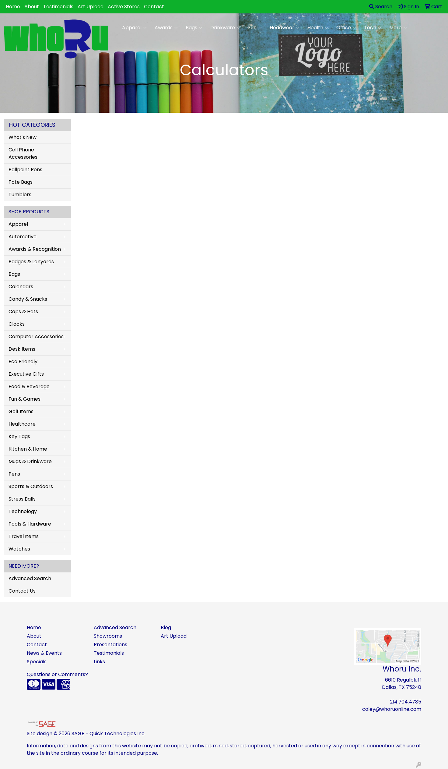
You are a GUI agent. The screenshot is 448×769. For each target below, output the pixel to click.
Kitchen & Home (28, 448)
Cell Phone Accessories (23, 153)
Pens (14, 473)
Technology (23, 511)
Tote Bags (21, 182)
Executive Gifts (26, 373)
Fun (255, 27)
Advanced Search (30, 578)
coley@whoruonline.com (391, 709)
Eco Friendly (23, 361)
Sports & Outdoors (31, 486)
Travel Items (24, 536)
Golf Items (21, 411)
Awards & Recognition (35, 249)
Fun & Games (24, 398)
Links (99, 661)
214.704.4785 (405, 701)
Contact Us (22, 590)
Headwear (284, 27)
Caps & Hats (23, 311)
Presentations (110, 644)
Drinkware (225, 27)
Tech (372, 27)
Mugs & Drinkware (30, 461)
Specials (37, 661)
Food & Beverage (29, 386)
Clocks (17, 324)
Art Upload (90, 6)
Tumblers (20, 194)
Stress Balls (22, 498)
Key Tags (19, 436)
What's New (23, 137)
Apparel (134, 27)
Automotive (23, 236)
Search (380, 6)
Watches (19, 548)
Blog (166, 627)
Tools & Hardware (30, 523)
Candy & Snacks (28, 299)
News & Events (44, 653)
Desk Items (22, 349)
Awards (166, 27)
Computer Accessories (36, 336)
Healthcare (22, 423)
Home (13, 6)
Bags (194, 27)
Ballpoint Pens (25, 169)
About (31, 6)
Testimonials (58, 6)
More (398, 27)
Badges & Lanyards (31, 261)
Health (317, 27)
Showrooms (108, 636)
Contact (154, 6)
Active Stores (124, 6)
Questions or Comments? (57, 674)
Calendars (21, 286)
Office (346, 27)
